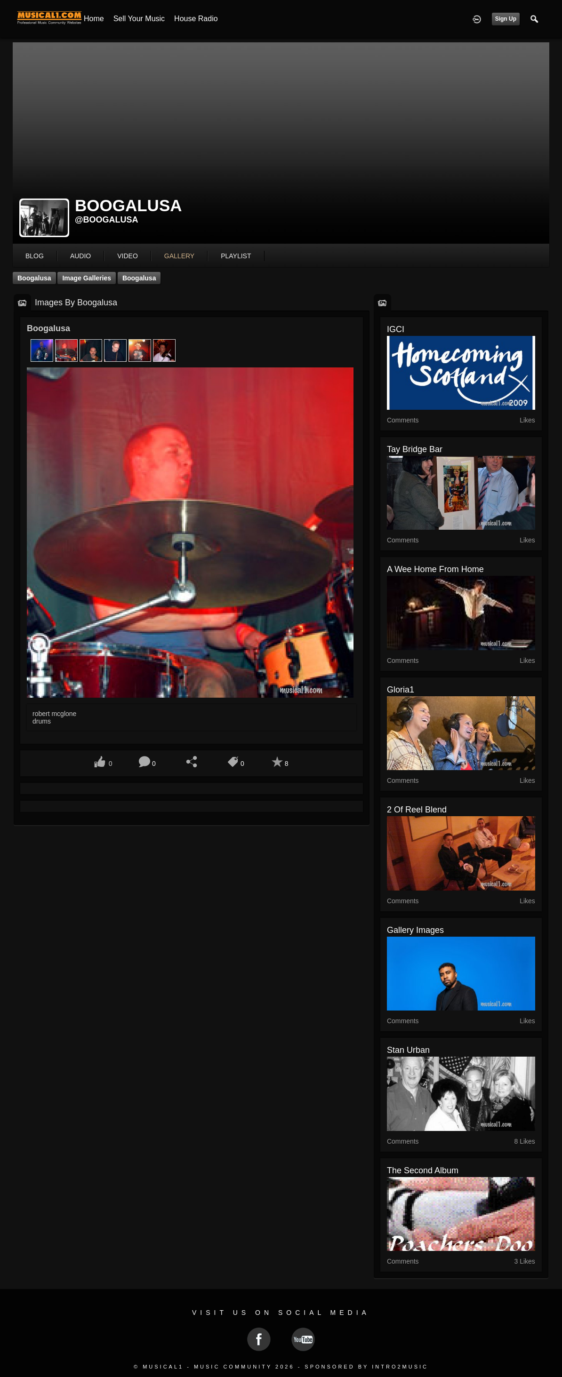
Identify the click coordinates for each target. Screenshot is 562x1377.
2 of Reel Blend (417, 809)
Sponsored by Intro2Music (366, 1366)
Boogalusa (34, 278)
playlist (236, 256)
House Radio (196, 19)
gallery (179, 256)
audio (80, 256)
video (127, 256)
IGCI (395, 329)
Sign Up (505, 19)
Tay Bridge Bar (414, 449)
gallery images (415, 930)
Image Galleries (86, 278)
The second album (422, 1170)
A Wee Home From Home (435, 569)
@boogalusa (106, 219)
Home (94, 19)
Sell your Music (139, 19)
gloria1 (400, 689)
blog (34, 256)
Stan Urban (408, 1050)
